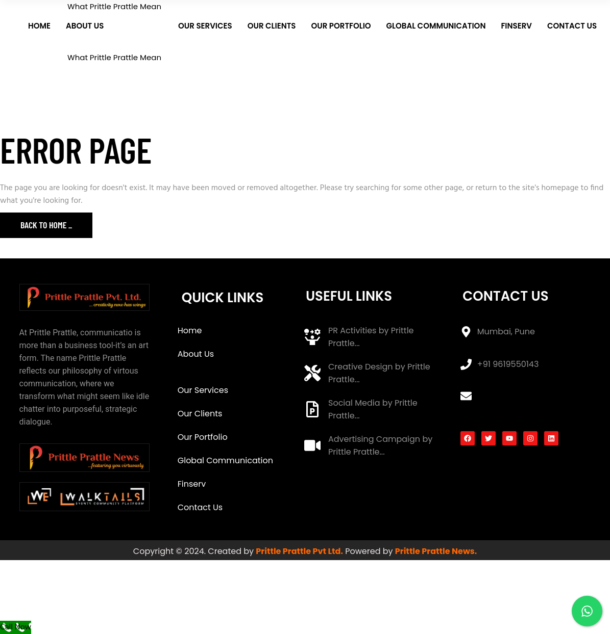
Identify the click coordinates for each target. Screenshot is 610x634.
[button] (232, 354)
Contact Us (200, 507)
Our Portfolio (203, 437)
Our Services (203, 390)
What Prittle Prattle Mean (219, 372)
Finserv (192, 484)
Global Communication (225, 460)
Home (190, 330)
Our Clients (200, 413)
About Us (196, 354)
